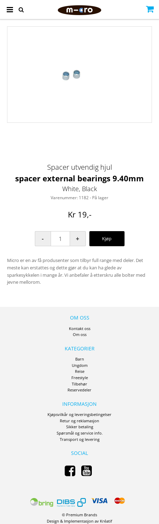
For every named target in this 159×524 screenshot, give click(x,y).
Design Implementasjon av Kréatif (79, 521)
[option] (79, 74)
